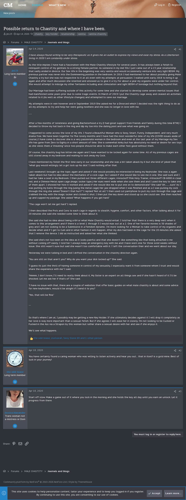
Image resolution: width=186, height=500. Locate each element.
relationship (68, 33)
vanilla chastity (97, 33)
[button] (68, 5)
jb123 (9, 34)
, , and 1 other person (68, 341)
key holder (52, 33)
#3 (179, 394)
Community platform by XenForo (35, 482)
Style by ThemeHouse (80, 482)
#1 (179, 49)
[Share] (174, 49)
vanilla (82, 33)
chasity (39, 33)
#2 (179, 353)
